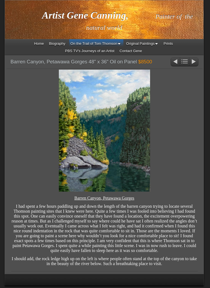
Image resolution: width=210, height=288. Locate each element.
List (184, 62)
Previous (175, 62)
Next (194, 62)
